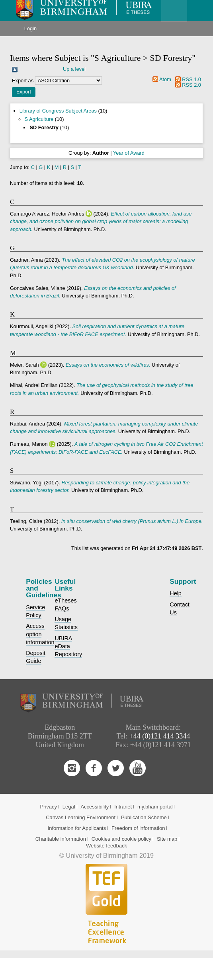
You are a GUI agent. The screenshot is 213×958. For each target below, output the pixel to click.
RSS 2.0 (191, 85)
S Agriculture (39, 119)
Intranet (123, 807)
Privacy (48, 807)
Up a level (74, 69)
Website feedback (106, 846)
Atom (165, 79)
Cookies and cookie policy (121, 839)
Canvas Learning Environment (80, 817)
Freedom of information (138, 828)
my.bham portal (155, 807)
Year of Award (129, 153)
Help (176, 593)
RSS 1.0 (191, 79)
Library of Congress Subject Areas (58, 111)
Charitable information (60, 839)
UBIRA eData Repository (68, 646)
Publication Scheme (144, 817)
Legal (69, 807)
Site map (167, 839)
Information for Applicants (77, 828)
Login (30, 28)
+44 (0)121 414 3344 (159, 736)
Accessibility (94, 807)
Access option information (40, 634)
